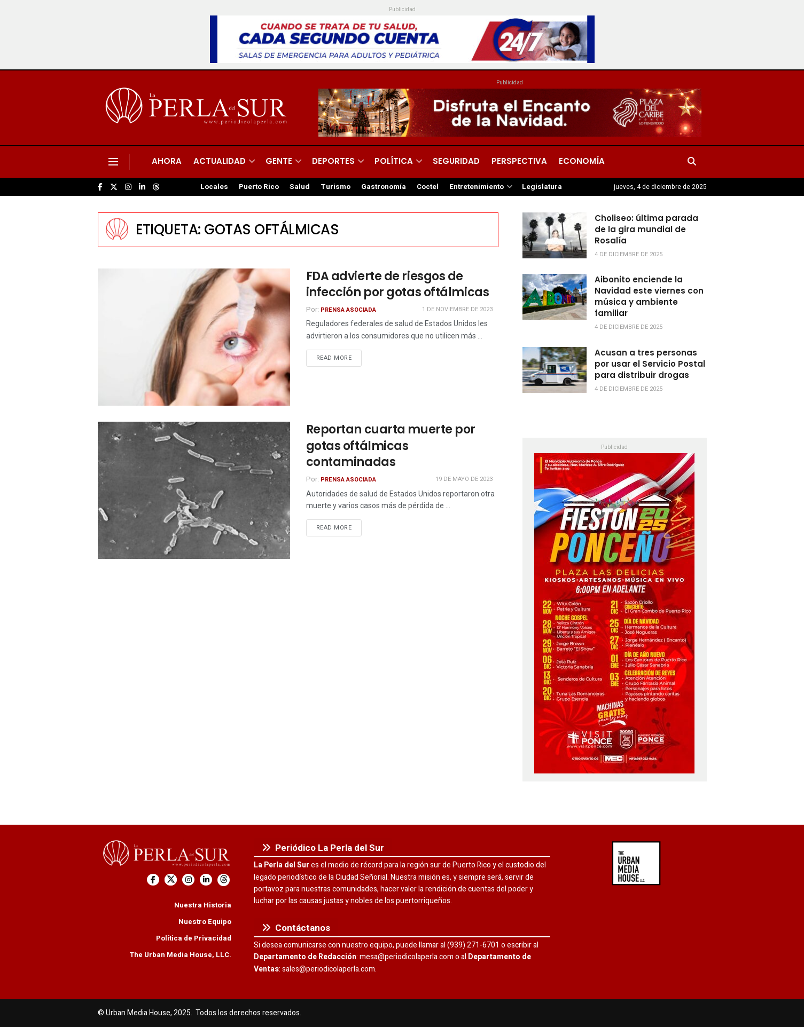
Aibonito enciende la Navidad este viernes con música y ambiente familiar (649, 296)
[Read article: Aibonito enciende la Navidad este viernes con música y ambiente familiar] (554, 297)
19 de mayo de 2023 (464, 479)
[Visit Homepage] (198, 107)
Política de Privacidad (193, 938)
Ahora (167, 161)
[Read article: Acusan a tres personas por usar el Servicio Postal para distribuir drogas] (554, 370)
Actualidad (219, 161)
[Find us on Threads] (156, 187)
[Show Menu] (113, 161)
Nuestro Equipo (204, 922)
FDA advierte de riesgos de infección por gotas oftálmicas (397, 284)
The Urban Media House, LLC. (180, 955)
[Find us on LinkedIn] (142, 187)
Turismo (335, 186)
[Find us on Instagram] (128, 187)
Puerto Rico (259, 186)
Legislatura (542, 186)
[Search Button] (692, 162)
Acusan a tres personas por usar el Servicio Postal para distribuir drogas (650, 364)
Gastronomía (383, 186)
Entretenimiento (476, 186)
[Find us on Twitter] (114, 187)
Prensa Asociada (348, 309)
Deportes (333, 161)
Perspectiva (519, 161)
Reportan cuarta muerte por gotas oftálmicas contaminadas (391, 446)
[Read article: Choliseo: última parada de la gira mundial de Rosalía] (554, 235)
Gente (279, 161)
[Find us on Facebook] (100, 187)
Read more (339, 357)
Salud (300, 186)
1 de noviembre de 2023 (457, 309)
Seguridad (456, 161)
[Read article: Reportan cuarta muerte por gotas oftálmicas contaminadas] (194, 490)
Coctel (428, 186)
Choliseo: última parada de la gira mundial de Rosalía (646, 229)
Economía (582, 161)
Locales (214, 186)
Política (393, 161)
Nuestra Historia (202, 905)
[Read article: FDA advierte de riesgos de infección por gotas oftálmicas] (194, 337)
